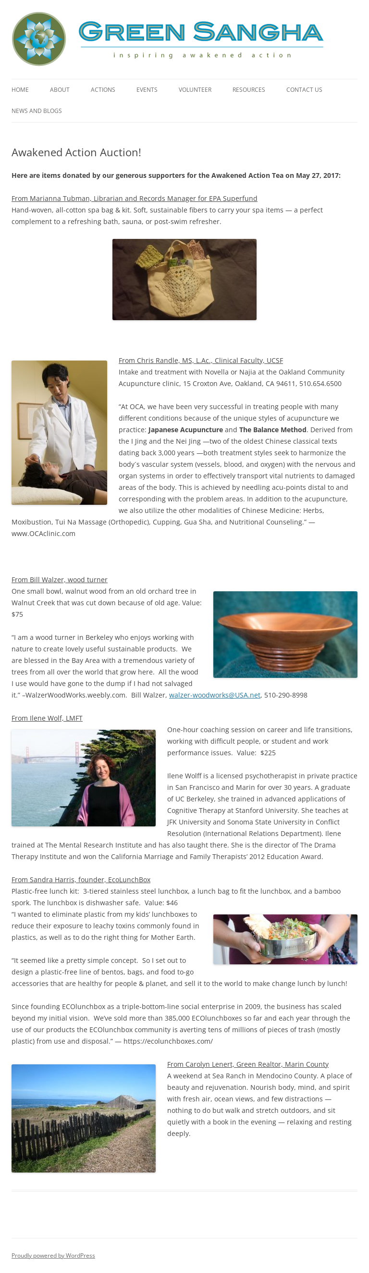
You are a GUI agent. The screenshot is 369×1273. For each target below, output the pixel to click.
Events (147, 90)
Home (20, 90)
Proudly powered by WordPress (53, 1255)
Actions (103, 90)
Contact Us (304, 90)
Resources (249, 90)
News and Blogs (37, 111)
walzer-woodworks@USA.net (214, 694)
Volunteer (195, 90)
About (60, 90)
